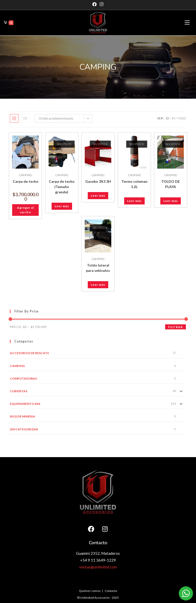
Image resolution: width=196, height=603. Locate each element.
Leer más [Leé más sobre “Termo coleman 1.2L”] (134, 201)
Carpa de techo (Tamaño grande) (62, 186)
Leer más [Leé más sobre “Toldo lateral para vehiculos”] (98, 284)
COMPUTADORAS (23, 378)
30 (173, 118)
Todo (182, 118)
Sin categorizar (24, 429)
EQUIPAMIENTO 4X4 (25, 404)
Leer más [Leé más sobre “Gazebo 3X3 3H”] (98, 195)
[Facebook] (95, 4)
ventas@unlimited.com (98, 567)
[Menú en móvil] (187, 22)
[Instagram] (101, 4)
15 (167, 118)
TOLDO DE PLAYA (170, 184)
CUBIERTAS (18, 391)
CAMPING (25, 175)
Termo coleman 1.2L (134, 184)
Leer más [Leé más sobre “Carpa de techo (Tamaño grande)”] (62, 206)
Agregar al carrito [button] (25, 210)
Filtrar (175, 327)
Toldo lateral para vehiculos (98, 268)
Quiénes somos (90, 591)
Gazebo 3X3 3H (98, 181)
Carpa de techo (25, 181)
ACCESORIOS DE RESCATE (29, 353)
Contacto (111, 591)
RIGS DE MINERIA (22, 416)
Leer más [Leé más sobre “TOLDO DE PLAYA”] (170, 201)
